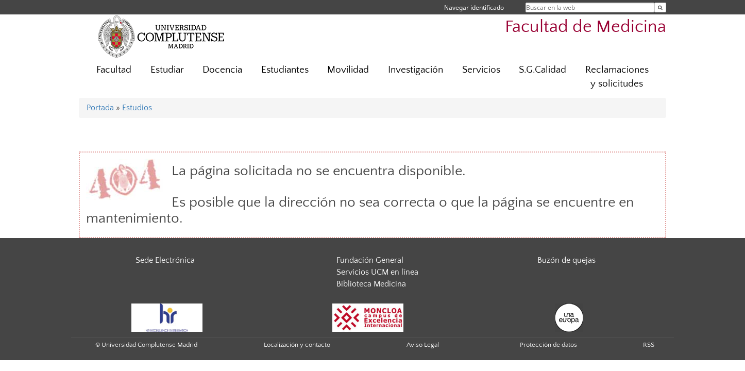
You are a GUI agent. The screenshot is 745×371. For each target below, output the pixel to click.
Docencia (222, 69)
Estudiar (167, 69)
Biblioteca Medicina (371, 284)
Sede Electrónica (165, 260)
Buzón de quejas (566, 260)
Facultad (113, 69)
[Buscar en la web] (660, 7)
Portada (100, 107)
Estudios (137, 107)
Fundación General (369, 260)
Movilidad (348, 69)
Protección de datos (548, 344)
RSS (648, 344)
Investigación (415, 69)
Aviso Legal (423, 344)
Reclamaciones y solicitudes (617, 76)
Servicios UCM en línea (377, 272)
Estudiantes (285, 69)
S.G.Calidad (542, 69)
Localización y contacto (297, 344)
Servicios (481, 69)
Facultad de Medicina (585, 27)
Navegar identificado (474, 7)
